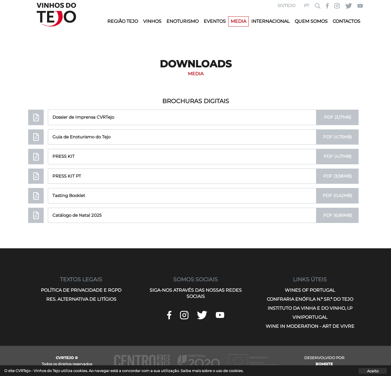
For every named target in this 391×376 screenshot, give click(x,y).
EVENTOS (215, 21)
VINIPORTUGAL (309, 317)
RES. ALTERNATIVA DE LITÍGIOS (81, 299)
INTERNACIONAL (270, 21)
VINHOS (152, 21)
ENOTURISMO (182, 21)
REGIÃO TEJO (122, 21)
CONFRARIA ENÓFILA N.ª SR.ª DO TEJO (310, 299)
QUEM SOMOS (311, 21)
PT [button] (306, 5)
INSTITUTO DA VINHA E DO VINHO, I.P (310, 308)
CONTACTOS (346, 21)
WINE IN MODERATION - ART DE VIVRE (310, 326)
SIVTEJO (286, 5)
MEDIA (238, 21)
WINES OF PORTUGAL (310, 290)
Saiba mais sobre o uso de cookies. (212, 370)
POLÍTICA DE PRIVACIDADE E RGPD (81, 290)
